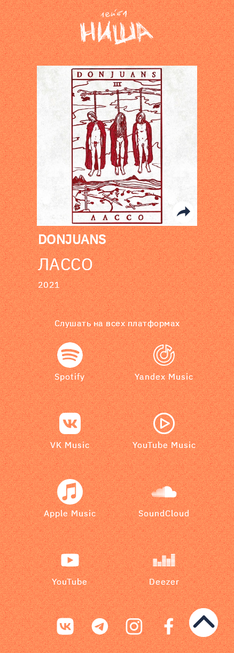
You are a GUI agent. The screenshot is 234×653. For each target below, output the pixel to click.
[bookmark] (116, 27)
